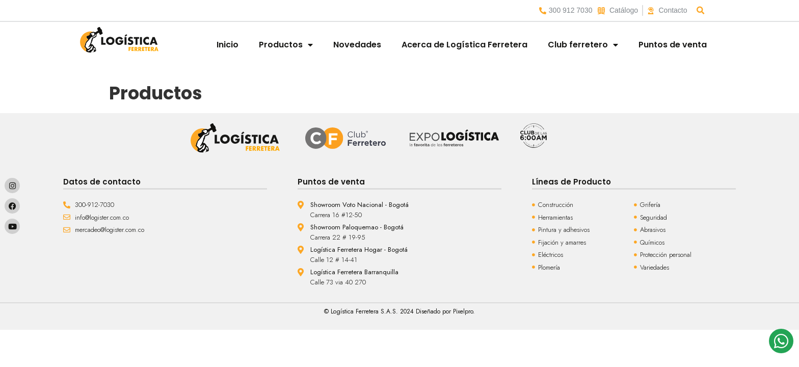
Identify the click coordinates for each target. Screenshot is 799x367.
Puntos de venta (672, 44)
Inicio (227, 44)
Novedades (357, 44)
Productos (286, 45)
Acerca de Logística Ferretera (464, 44)
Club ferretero (583, 45)
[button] (701, 10)
